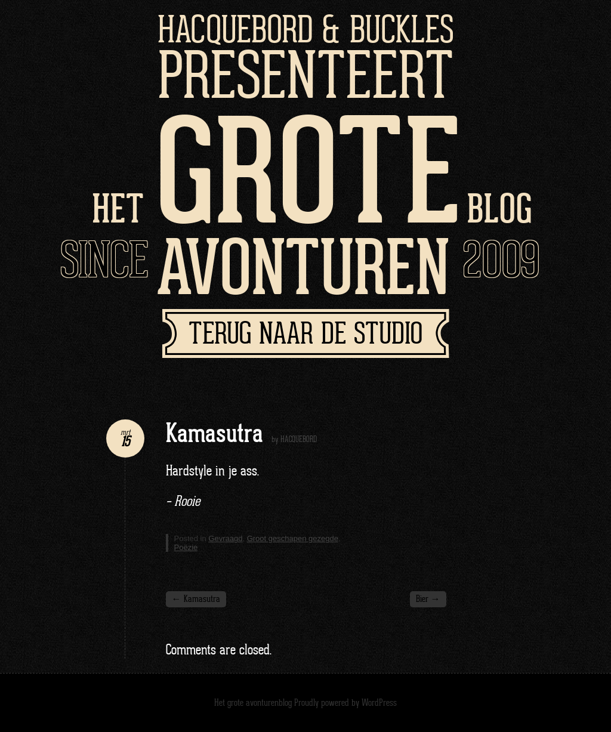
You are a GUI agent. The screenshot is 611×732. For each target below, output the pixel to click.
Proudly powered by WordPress (345, 703)
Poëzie (186, 547)
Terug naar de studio (305, 335)
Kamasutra (196, 599)
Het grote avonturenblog (253, 703)
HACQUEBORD (298, 439)
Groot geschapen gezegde (292, 538)
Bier (428, 599)
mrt (125, 432)
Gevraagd (225, 538)
